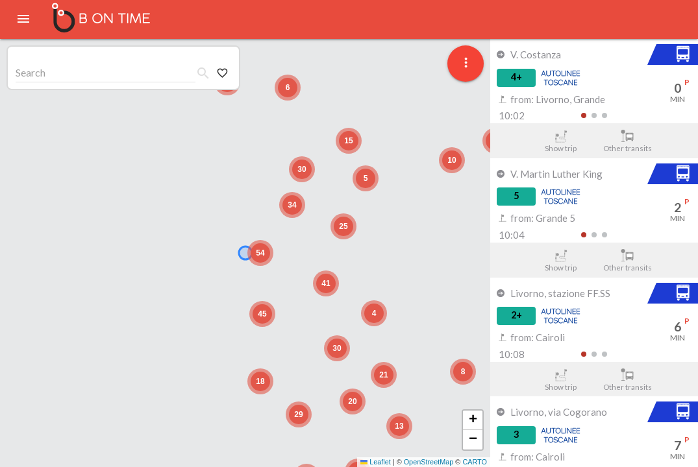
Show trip (561, 141)
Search (30, 72)
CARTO (474, 462)
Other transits (627, 141)
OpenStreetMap (429, 462)
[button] (463, 372)
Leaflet (375, 462)
